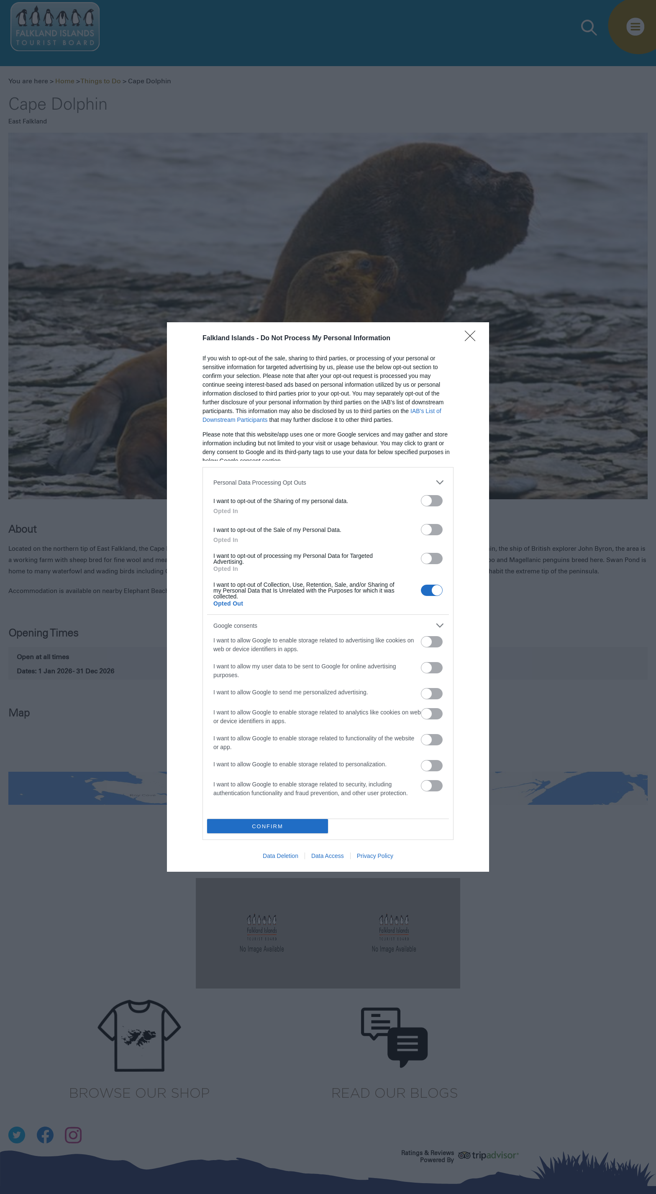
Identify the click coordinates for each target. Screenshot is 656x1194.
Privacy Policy (375, 855)
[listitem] (328, 482)
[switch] (432, 500)
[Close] (473, 339)
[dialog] (328, 597)
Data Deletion (280, 855)
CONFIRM (267, 826)
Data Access (327, 855)
